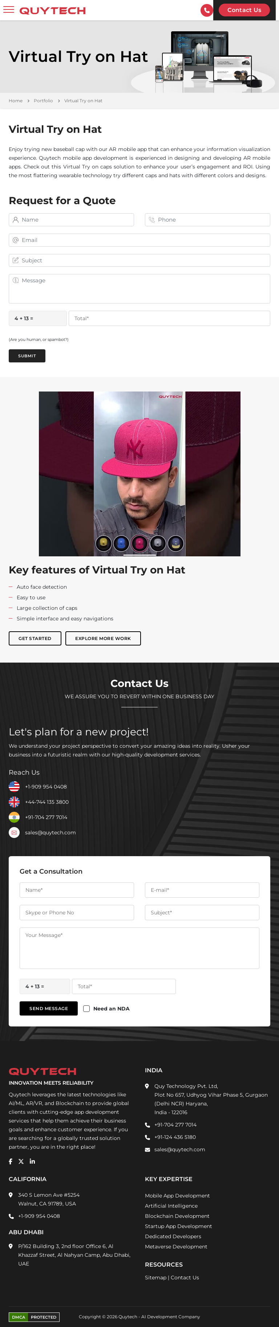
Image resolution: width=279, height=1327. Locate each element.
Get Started (35, 638)
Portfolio (43, 100)
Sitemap (155, 1277)
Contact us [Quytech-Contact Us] (244, 10)
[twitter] (21, 1161)
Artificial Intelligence (171, 1206)
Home (16, 100)
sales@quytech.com (50, 832)
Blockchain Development (177, 1216)
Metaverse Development (176, 1246)
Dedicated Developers (173, 1236)
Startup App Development (178, 1226)
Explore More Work (103, 638)
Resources (164, 1264)
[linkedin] (32, 1161)
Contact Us (185, 1277)
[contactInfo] (207, 10)
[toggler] (8, 10)
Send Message (48, 1008)
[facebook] (10, 1161)
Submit (27, 355)
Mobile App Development (177, 1195)
